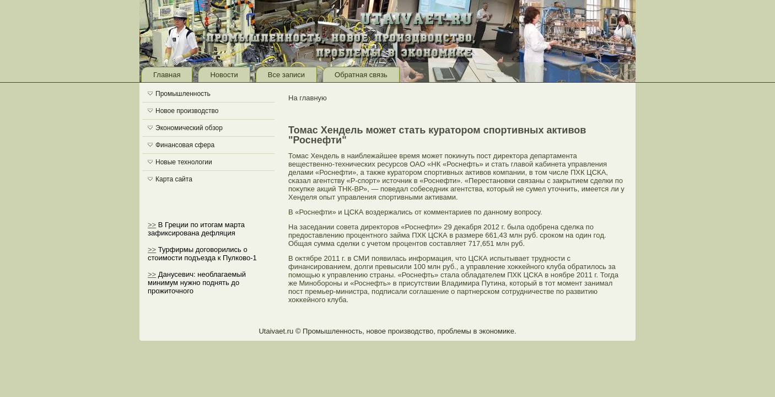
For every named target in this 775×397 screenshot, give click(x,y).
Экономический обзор (189, 128)
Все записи (286, 75)
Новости (224, 75)
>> (152, 225)
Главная (166, 75)
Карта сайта (173, 179)
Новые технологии (183, 162)
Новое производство (186, 111)
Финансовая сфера (184, 145)
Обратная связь (361, 75)
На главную (307, 98)
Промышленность (183, 94)
